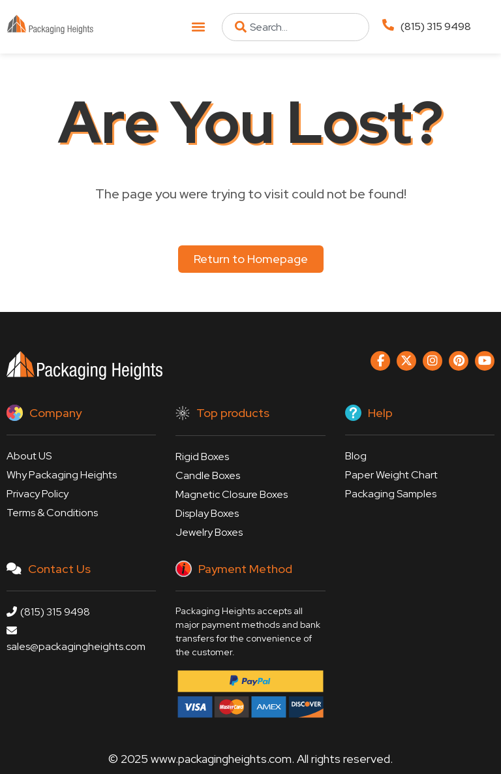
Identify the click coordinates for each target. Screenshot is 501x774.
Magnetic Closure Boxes (231, 494)
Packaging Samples (390, 494)
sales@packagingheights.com (76, 639)
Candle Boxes (207, 475)
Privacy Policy (37, 494)
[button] (198, 27)
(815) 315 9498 (436, 26)
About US (29, 456)
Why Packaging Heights (62, 475)
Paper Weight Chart (391, 475)
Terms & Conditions (52, 512)
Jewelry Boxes (209, 532)
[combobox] (295, 27)
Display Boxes (207, 513)
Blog (356, 456)
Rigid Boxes (202, 456)
